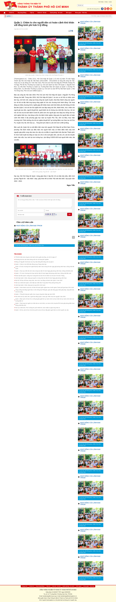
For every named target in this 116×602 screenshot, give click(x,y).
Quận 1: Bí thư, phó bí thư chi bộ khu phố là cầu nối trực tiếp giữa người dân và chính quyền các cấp (42, 310)
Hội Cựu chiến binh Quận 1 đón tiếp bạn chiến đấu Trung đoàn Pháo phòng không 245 (38, 282)
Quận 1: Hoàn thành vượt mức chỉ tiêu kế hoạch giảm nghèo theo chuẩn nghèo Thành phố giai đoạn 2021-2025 (44, 287)
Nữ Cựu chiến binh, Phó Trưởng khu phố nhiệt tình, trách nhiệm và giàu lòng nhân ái (37, 307)
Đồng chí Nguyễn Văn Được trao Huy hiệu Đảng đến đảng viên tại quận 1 (34, 262)
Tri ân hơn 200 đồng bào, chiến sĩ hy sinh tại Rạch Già (29, 245)
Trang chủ (24, 586)
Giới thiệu (100, 2)
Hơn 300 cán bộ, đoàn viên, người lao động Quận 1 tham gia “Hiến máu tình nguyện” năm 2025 (40, 296)
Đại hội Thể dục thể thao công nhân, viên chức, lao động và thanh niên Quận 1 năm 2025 (38, 280)
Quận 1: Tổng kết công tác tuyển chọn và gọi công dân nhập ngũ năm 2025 (35, 294)
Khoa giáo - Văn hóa (81, 12)
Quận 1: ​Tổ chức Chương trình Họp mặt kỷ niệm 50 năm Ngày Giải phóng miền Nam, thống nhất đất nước (43, 273)
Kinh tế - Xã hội (42, 12)
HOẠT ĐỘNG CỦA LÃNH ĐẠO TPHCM (29, 225)
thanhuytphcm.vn (50, 600)
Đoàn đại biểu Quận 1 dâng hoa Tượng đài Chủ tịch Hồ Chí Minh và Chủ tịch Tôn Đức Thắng (39, 275)
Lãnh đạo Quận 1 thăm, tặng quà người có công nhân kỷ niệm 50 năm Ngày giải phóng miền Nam (41, 278)
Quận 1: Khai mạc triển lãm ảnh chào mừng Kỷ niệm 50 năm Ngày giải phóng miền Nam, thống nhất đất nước (44, 271)
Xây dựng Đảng (22, 12)
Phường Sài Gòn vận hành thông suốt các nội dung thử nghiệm (32, 259)
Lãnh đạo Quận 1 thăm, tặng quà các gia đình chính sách (30, 285)
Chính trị (11, 12)
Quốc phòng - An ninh (56, 12)
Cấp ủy (32, 12)
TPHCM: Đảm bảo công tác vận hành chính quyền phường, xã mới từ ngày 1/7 (36, 257)
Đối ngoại (69, 12)
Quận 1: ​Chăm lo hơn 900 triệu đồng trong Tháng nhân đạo (30, 264)
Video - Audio (108, 2)
